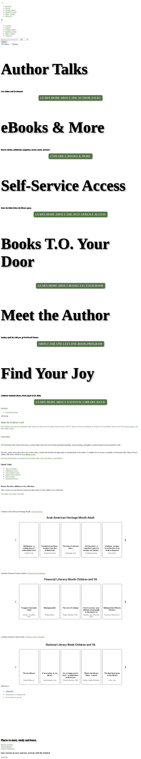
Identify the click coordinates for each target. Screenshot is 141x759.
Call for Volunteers (7, 749)
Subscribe (4, 757)
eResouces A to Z (11, 471)
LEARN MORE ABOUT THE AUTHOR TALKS (70, 97)
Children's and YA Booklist (35, 637)
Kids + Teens (10, 14)
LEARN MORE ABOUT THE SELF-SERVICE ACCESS (70, 214)
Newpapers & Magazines (16, 695)
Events (7, 8)
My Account (10, 476)
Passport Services (11, 478)
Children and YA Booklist (36, 573)
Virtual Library (10, 10)
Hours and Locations (12, 474)
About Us (8, 16)
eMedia (9, 691)
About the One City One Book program (70, 343)
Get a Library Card (12, 473)
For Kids (21, 494)
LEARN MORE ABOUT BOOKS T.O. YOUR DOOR (70, 285)
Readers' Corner (11, 12)
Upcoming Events (11, 412)
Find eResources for (14, 697)
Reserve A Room (7, 745)
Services (8, 6)
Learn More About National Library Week (70, 402)
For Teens (13, 494)
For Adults (4, 494)
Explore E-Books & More (70, 156)
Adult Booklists (37, 512)
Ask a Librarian (11, 469)
